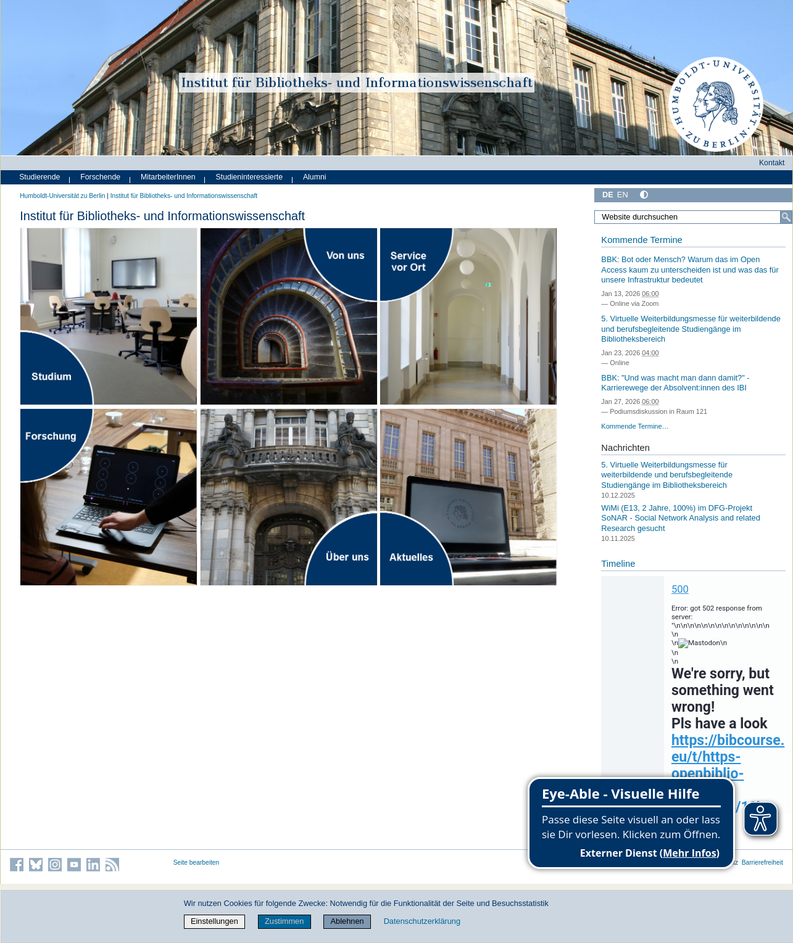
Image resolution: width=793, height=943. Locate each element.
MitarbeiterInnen (168, 177)
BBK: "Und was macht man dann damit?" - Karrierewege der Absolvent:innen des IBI (675, 383)
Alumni (314, 177)
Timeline (618, 564)
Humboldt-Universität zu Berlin (62, 195)
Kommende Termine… (634, 426)
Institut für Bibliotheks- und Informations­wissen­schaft (183, 195)
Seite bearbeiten (196, 862)
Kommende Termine (641, 240)
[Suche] (786, 217)
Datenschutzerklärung (422, 921)
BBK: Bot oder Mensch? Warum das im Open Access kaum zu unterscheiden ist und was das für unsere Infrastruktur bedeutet (689, 269)
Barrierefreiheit (762, 862)
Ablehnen (347, 921)
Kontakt (772, 163)
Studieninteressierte (249, 177)
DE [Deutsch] (607, 194)
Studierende (39, 177)
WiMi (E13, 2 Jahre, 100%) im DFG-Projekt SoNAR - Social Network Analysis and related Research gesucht (680, 517)
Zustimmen (284, 921)
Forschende (100, 177)
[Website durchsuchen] (693, 217)
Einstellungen (214, 921)
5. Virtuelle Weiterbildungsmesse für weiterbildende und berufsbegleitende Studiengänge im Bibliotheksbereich (690, 329)
